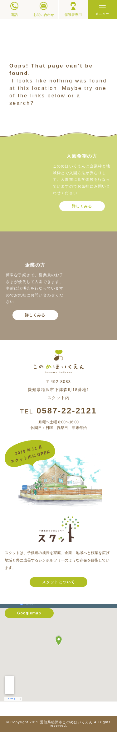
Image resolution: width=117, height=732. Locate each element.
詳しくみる (82, 206)
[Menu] (102, 9)
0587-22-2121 (67, 410)
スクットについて (58, 582)
